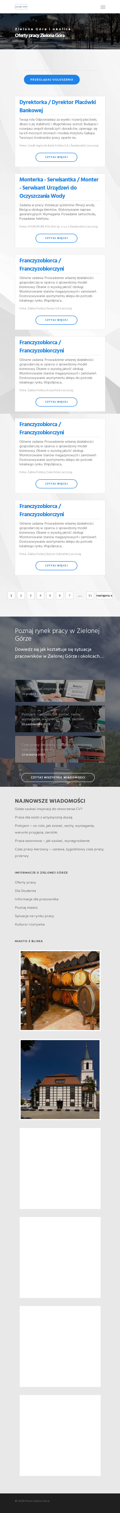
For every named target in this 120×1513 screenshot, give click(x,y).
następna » (104, 595)
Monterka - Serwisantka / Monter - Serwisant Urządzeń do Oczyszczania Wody (58, 188)
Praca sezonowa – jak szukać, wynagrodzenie (52, 841)
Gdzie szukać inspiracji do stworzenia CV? (48, 809)
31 (90, 595)
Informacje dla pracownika (36, 899)
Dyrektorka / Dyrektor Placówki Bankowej (57, 106)
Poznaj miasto (26, 907)
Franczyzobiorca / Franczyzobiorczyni (41, 265)
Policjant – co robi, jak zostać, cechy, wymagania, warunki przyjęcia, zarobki (55, 829)
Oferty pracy (25, 882)
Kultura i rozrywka (30, 924)
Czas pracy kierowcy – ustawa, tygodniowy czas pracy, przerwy (59, 852)
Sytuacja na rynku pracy (34, 916)
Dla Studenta (25, 891)
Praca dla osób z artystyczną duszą (43, 817)
